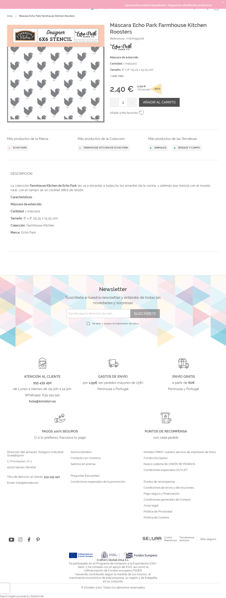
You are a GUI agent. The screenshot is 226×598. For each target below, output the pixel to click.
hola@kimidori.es (27, 482)
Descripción (21, 174)
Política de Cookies (156, 517)
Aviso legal (151, 505)
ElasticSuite (37, 596)
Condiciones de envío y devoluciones (169, 487)
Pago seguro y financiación (162, 493)
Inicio (10, 16)
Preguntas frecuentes (85, 475)
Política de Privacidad (158, 511)
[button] (96, 119)
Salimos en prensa (83, 464)
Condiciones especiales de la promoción (98, 481)
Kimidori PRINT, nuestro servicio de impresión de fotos (180, 452)
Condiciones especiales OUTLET (166, 470)
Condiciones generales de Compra (167, 499)
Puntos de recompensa (159, 481)
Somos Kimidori (81, 452)
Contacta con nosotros (86, 458)
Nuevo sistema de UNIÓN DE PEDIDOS (169, 464)
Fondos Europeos (156, 458)
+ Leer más (117, 76)
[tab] (111, 173)
